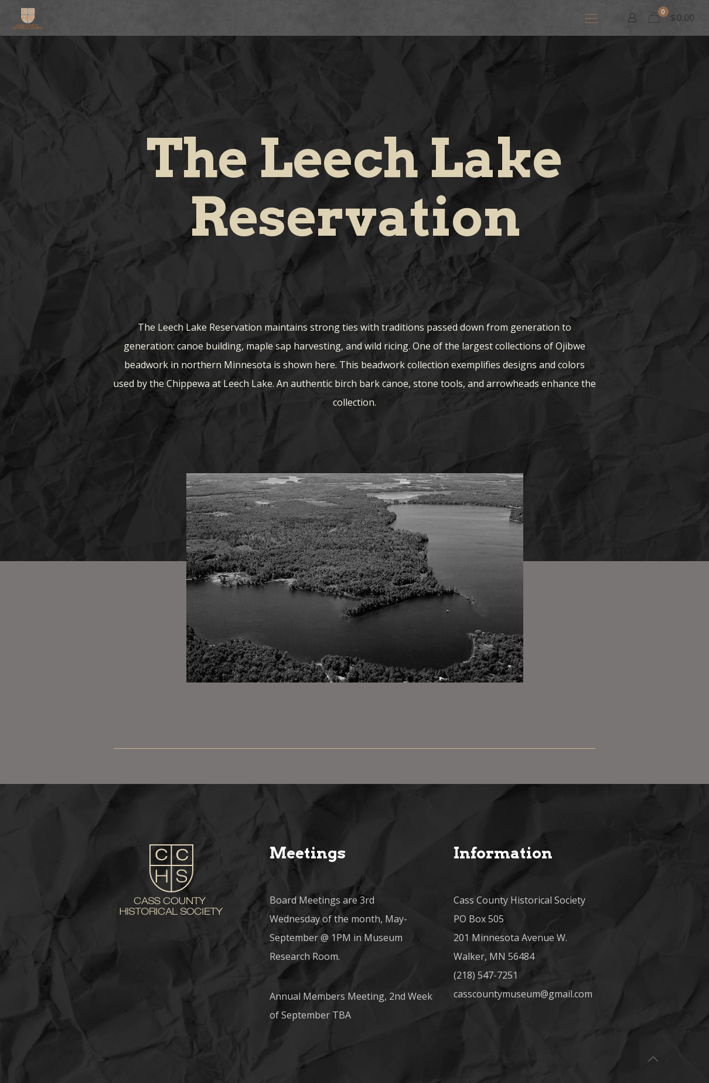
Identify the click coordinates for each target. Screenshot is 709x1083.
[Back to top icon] (652, 1059)
